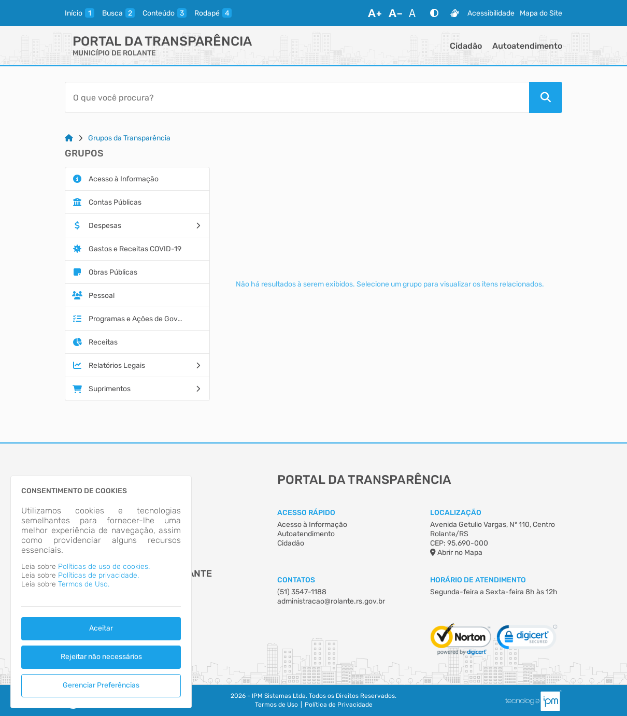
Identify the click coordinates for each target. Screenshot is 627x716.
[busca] (118, 13)
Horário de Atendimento (478, 580)
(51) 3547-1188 (301, 592)
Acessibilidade (491, 13)
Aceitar (101, 628)
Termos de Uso (276, 704)
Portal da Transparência (162, 41)
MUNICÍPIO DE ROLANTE (114, 53)
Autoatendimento (527, 46)
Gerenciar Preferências (101, 685)
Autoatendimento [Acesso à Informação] (306, 533)
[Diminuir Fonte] (395, 13)
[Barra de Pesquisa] (297, 97)
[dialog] (101, 592)
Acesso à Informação (312, 524)
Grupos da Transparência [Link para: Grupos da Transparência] (129, 138)
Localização (455, 512)
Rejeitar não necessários (101, 656)
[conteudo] (164, 13)
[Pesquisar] (545, 97)
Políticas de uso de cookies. (104, 566)
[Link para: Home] (69, 138)
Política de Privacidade (339, 704)
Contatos (296, 580)
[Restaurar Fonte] (415, 13)
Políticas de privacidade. (98, 575)
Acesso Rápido (306, 512)
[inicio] (79, 13)
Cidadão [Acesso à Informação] (290, 543)
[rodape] (213, 13)
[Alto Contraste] (434, 13)
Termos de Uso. (83, 584)
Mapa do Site (541, 13)
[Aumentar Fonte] (374, 13)
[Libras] (454, 13)
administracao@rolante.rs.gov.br (331, 601)
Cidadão (466, 46)
